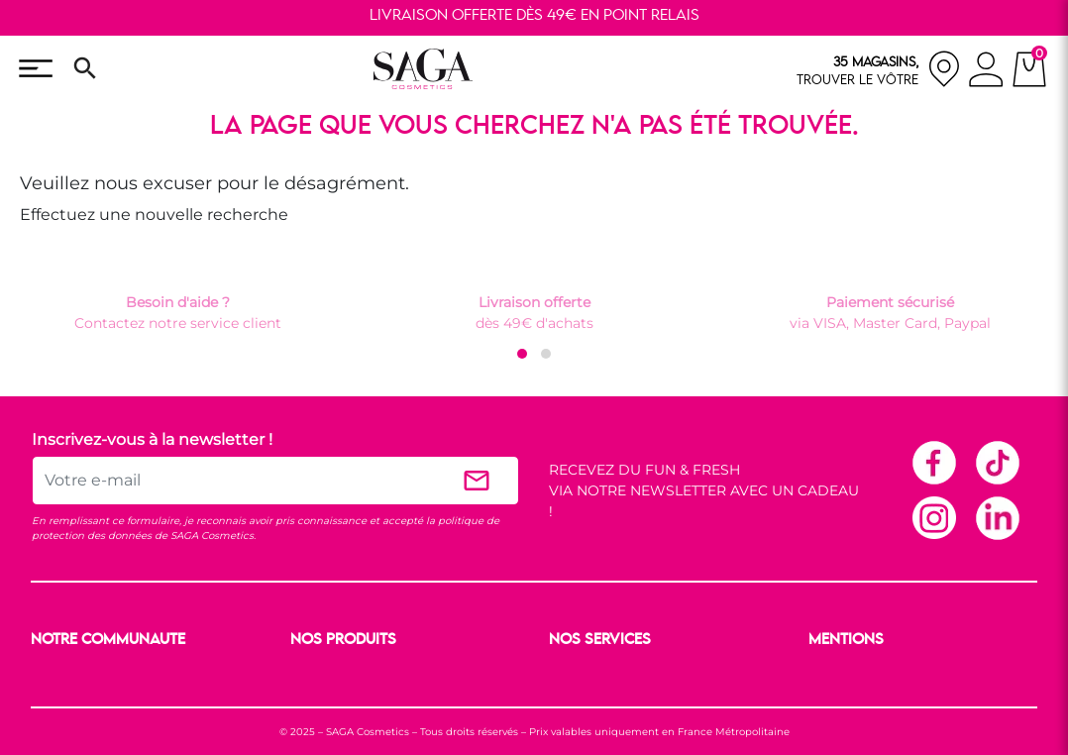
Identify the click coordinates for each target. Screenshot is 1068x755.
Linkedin (996, 517)
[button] (522, 354)
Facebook (933, 461)
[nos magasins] (879, 69)
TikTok (996, 461)
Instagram (933, 517)
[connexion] (986, 72)
